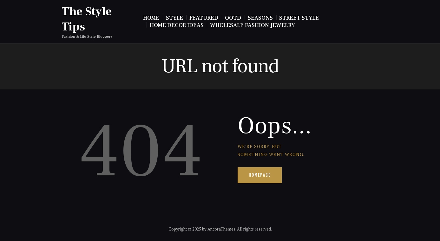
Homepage (260, 175)
